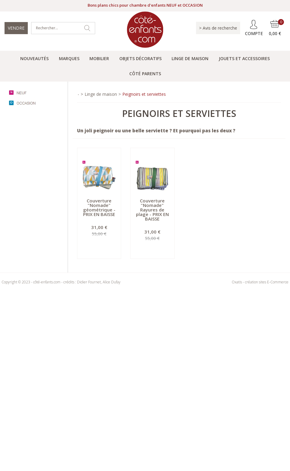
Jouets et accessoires (244, 58)
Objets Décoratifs (140, 58)
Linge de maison (190, 58)
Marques (69, 58)
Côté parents (145, 73)
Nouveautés (34, 58)
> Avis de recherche (218, 28)
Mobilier (99, 58)
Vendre (16, 28)
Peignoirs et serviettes (144, 94)
